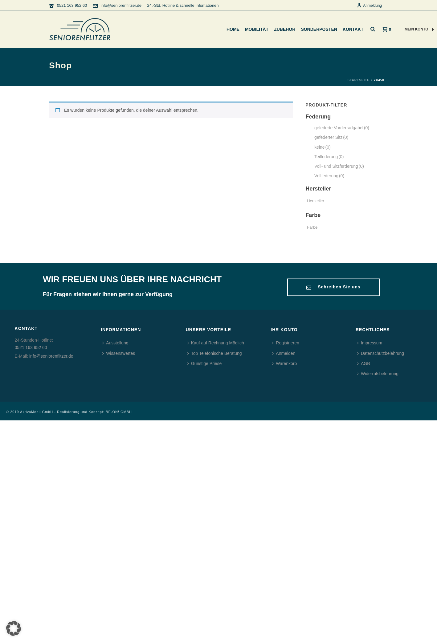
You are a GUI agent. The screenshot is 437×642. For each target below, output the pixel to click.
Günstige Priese (204, 363)
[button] (13, 628)
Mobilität (256, 29)
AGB (363, 363)
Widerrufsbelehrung (377, 373)
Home (233, 29)
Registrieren (285, 342)
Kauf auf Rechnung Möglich (215, 342)
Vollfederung (329, 175)
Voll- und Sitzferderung (339, 166)
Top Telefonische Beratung (214, 353)
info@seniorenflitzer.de (120, 5)
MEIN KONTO (419, 29)
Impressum (369, 342)
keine (322, 147)
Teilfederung (329, 156)
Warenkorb (284, 363)
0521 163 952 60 (72, 5)
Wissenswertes (118, 353)
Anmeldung (369, 5)
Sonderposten (319, 29)
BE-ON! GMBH (119, 412)
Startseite (358, 80)
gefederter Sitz (331, 137)
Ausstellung (115, 342)
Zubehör (284, 29)
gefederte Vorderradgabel (341, 127)
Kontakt (353, 29)
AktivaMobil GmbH (36, 412)
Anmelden (283, 353)
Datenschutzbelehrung (380, 353)
